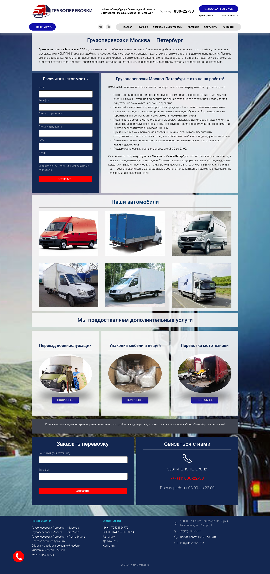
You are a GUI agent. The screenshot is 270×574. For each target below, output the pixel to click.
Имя (41, 87)
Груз (41, 139)
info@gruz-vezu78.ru (192, 542)
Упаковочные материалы (168, 27)
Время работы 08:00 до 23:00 (198, 537)
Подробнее (65, 400)
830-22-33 (187, 478)
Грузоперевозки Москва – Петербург (55, 532)
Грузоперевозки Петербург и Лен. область (58, 536)
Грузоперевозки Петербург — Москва (55, 527)
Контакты (228, 27)
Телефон (44, 100)
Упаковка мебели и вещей (48, 550)
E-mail (42, 152)
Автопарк (193, 27)
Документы (210, 27)
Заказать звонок (218, 8)
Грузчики (142, 27)
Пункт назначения (50, 126)
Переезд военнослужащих (48, 541)
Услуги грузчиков (43, 554)
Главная (127, 27)
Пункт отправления (51, 113)
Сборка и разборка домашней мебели (56, 545)
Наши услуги (44, 26)
